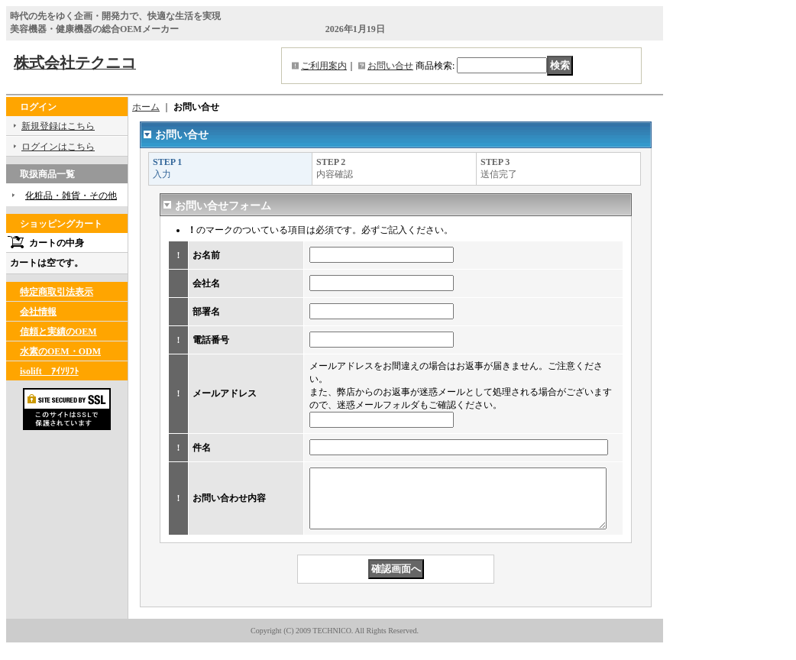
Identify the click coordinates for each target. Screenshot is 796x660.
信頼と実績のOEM (58, 331)
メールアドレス (225, 393)
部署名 (206, 311)
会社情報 (38, 311)
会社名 (206, 283)
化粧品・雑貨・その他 (71, 195)
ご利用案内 (324, 65)
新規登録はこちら (58, 126)
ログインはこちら (58, 146)
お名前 (206, 255)
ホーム (146, 107)
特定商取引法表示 (56, 291)
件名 (202, 447)
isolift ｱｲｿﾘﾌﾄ (49, 371)
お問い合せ (390, 65)
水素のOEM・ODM (60, 351)
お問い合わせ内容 (229, 504)
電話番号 (211, 340)
